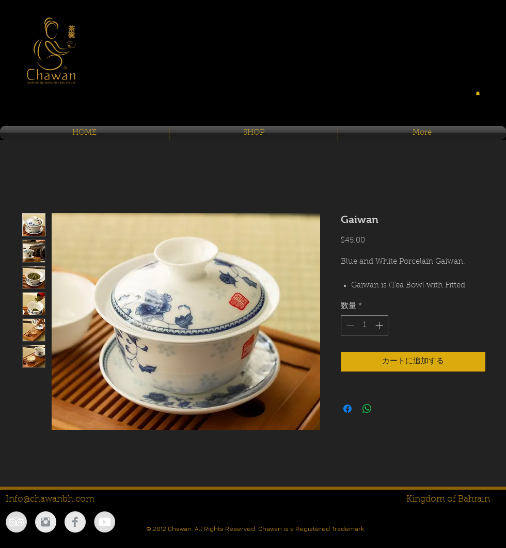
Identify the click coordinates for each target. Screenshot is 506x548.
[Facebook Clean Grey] (75, 522)
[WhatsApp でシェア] (367, 408)
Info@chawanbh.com (50, 499)
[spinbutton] (364, 325)
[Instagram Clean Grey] (45, 522)
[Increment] (380, 325)
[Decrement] (349, 325)
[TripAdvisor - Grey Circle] (16, 522)
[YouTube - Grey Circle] (104, 522)
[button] (478, 93)
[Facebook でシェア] (347, 408)
